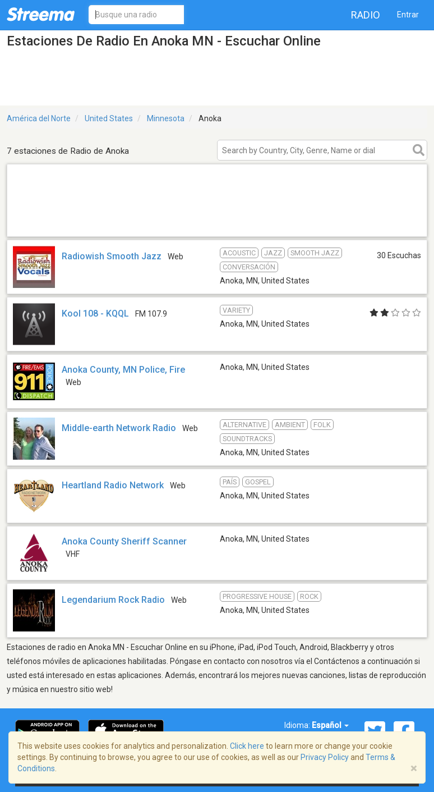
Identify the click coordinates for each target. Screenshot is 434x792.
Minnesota (165, 118)
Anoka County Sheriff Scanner (124, 541)
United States (109, 118)
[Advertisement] (217, 222)
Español (330, 725)
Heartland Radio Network (113, 485)
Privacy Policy (325, 757)
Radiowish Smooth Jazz (111, 256)
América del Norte (39, 118)
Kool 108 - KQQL (95, 313)
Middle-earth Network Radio (119, 428)
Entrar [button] (408, 14)
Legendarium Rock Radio (113, 599)
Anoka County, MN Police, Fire (123, 369)
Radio (365, 15)
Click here (247, 745)
